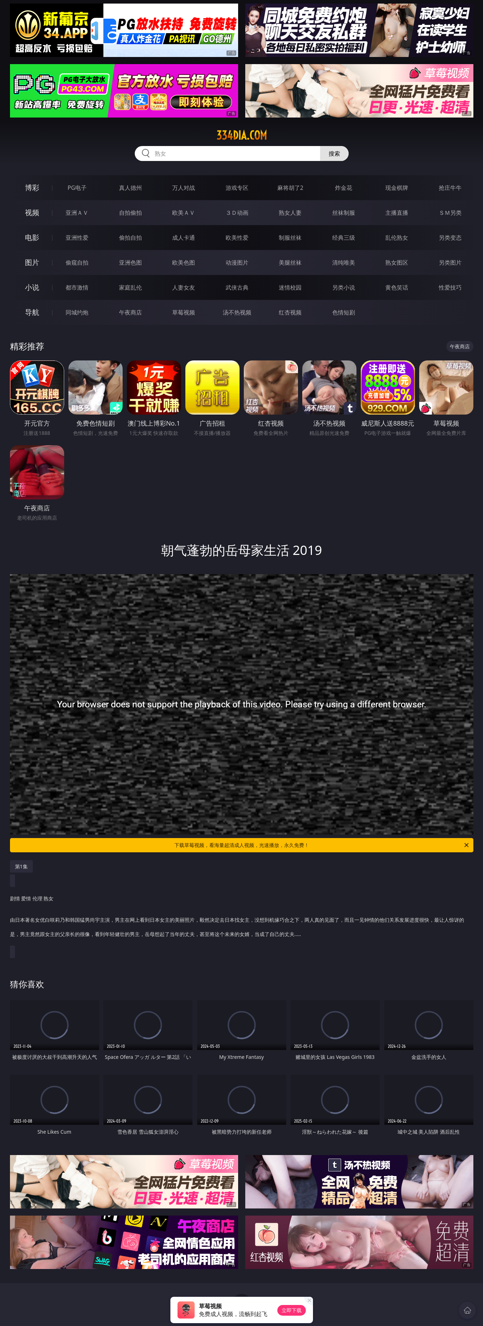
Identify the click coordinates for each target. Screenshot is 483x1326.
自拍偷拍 (130, 213)
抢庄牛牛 (450, 188)
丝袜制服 (343, 213)
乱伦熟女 (396, 237)
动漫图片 (237, 262)
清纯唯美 (343, 262)
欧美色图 (183, 262)
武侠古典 (237, 287)
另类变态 (450, 237)
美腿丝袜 (290, 262)
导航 (32, 312)
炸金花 (343, 188)
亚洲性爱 (77, 237)
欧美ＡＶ (183, 213)
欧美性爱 (237, 237)
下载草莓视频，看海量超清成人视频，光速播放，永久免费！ (322, 845)
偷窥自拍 (77, 262)
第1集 (21, 866)
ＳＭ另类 (450, 213)
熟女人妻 (290, 213)
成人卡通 (183, 237)
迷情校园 (290, 287)
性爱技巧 (450, 287)
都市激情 (77, 287)
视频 (32, 212)
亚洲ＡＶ (77, 213)
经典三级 (343, 237)
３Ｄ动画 (237, 213)
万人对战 (183, 188)
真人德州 (130, 188)
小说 (32, 287)
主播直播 (396, 213)
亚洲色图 (130, 262)
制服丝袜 (290, 237)
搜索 (334, 153)
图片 (32, 262)
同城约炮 (77, 312)
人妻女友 (183, 287)
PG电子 (77, 188)
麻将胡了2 (290, 188)
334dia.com (241, 135)
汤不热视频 (237, 312)
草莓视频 (183, 312)
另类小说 (343, 287)
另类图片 (450, 262)
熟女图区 (396, 262)
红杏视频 (290, 312)
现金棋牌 (396, 188)
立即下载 (292, 1310)
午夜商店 (130, 312)
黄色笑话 (396, 287)
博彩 (32, 187)
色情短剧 (343, 312)
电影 (32, 237)
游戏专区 (237, 188)
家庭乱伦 (130, 287)
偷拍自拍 (130, 237)
